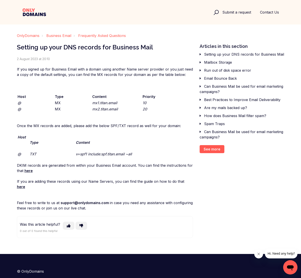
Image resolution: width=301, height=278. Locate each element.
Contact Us (269, 12)
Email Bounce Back (220, 78)
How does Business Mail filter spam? (235, 116)
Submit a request (236, 12)
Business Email (58, 35)
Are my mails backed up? (225, 108)
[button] (215, 12)
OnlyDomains (28, 35)
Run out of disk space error (227, 70)
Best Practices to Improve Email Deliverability (242, 99)
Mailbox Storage (218, 62)
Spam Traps (214, 124)
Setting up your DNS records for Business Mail (244, 54)
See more (212, 149)
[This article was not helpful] (81, 226)
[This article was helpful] (68, 226)
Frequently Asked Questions (102, 35)
